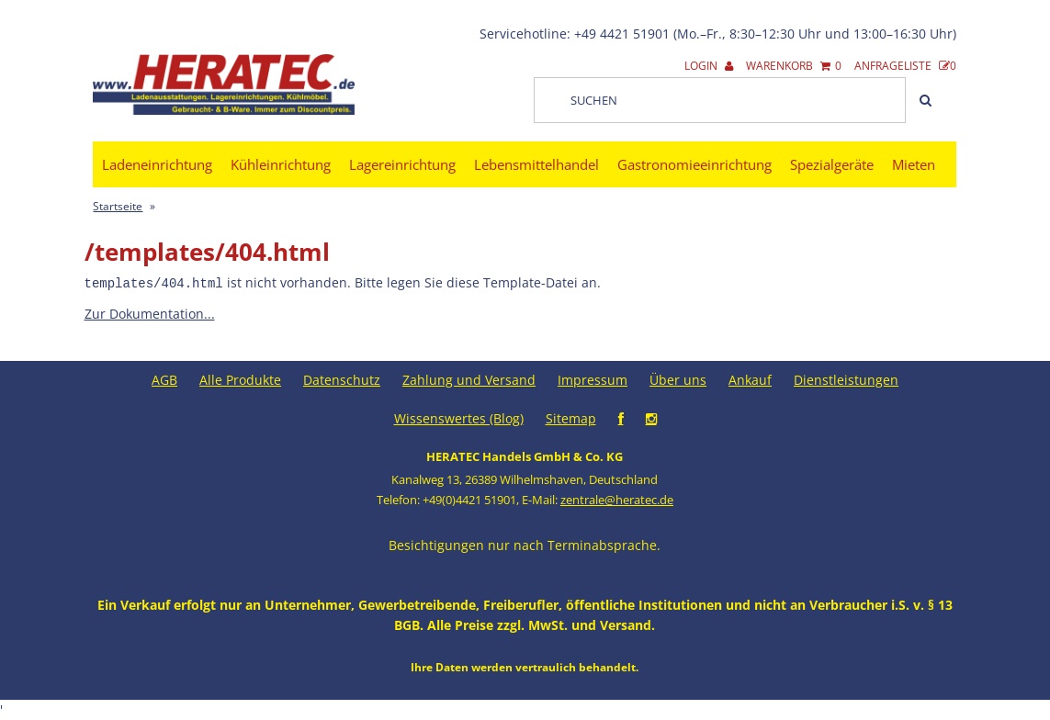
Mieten (913, 164)
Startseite (117, 206)
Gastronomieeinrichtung (694, 164)
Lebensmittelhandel (536, 164)
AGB (164, 379)
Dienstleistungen (846, 379)
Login (708, 65)
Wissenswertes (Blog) (459, 417)
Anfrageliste (905, 65)
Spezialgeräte (832, 164)
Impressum (592, 379)
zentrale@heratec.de (616, 498)
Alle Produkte (240, 379)
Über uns (677, 379)
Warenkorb (793, 65)
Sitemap (571, 417)
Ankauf (750, 379)
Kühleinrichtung (281, 164)
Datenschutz (341, 379)
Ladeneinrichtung (157, 164)
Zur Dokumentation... (150, 312)
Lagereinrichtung (402, 164)
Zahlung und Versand (469, 379)
